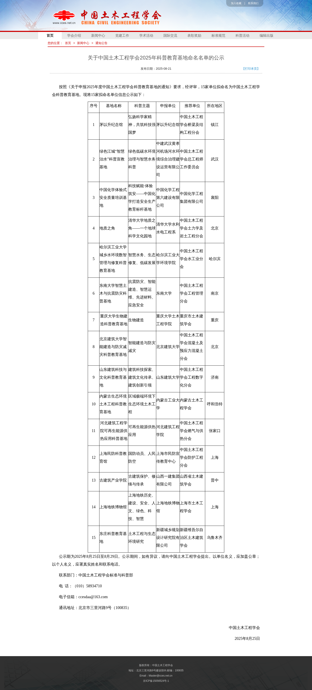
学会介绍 (74, 35)
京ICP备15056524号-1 (156, 680)
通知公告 (101, 43)
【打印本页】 (251, 68)
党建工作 (122, 35)
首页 (50, 35)
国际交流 (170, 35)
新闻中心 (98, 35)
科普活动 (242, 35)
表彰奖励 (194, 35)
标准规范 (218, 35)
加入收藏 (236, 3)
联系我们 (253, 3)
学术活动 (146, 35)
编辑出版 (266, 35)
